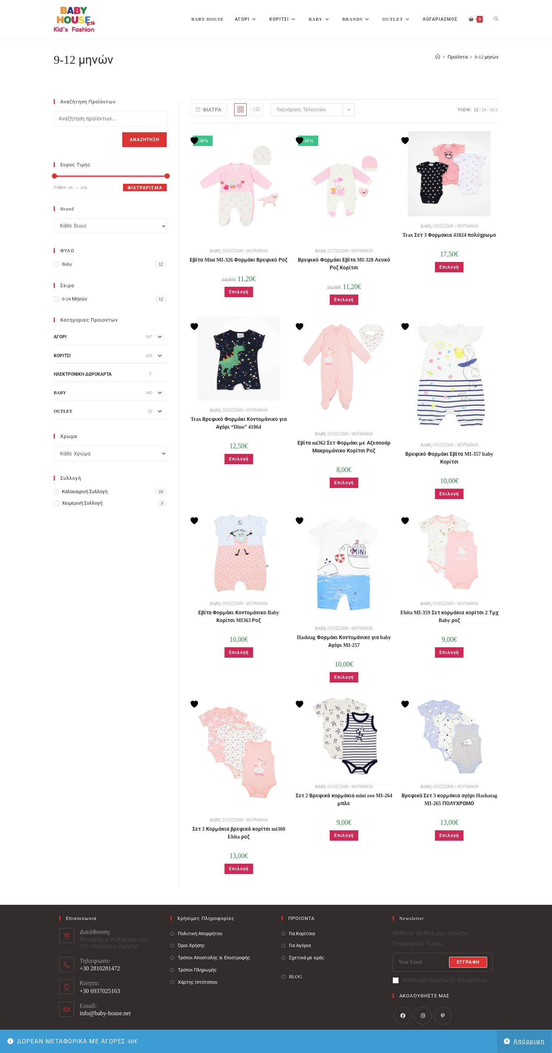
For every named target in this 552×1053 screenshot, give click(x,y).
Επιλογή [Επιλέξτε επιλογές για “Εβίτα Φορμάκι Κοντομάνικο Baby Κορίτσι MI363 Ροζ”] (239, 652)
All (494, 109)
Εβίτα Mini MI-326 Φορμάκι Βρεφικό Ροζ (238, 260)
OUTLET (63, 411)
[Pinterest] (443, 1015)
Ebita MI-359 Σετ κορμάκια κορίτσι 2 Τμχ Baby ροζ (449, 616)
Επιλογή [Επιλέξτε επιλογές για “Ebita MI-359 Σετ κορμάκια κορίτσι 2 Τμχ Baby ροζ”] (449, 652)
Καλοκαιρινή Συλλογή (84, 491)
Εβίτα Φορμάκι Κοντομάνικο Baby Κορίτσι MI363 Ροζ (238, 616)
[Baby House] (437, 57)
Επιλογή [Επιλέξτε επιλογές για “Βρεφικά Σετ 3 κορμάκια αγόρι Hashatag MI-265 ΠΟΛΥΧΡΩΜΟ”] (449, 835)
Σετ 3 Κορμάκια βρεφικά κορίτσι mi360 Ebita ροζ (238, 833)
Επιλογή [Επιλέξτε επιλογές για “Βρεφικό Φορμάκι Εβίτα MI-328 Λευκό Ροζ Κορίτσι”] (344, 299)
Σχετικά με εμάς (306, 957)
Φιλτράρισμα (144, 187)
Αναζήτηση (144, 139)
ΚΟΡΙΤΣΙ (62, 355)
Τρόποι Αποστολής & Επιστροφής (214, 957)
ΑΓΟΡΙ (60, 336)
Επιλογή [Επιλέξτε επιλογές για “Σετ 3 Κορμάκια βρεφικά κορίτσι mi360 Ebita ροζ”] (239, 868)
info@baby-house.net (105, 1013)
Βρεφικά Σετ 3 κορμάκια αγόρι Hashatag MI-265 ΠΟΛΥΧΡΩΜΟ (449, 799)
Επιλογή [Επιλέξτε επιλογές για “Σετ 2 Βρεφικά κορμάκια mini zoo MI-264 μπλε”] (344, 835)
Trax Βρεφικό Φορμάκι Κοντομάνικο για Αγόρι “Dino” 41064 (238, 423)
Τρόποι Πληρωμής (197, 970)
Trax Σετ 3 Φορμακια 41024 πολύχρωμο (449, 235)
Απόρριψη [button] (529, 1041)
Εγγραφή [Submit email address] (468, 962)
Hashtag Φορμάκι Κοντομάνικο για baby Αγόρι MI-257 (344, 641)
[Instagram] (423, 1015)
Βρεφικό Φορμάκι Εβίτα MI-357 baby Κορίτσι (449, 458)
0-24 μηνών (74, 299)
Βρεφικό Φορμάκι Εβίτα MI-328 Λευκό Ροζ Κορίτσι (344, 263)
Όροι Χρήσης (191, 945)
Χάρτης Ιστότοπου (197, 982)
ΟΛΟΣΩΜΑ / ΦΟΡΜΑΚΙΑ (244, 250)
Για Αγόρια (300, 945)
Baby (67, 264)
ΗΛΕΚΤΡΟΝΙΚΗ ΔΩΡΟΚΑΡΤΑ (83, 374)
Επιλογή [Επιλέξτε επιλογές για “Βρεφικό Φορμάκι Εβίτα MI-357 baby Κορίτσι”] (449, 493)
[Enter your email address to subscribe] (443, 962)
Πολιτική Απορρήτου (200, 933)
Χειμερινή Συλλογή (82, 503)
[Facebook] (403, 1015)
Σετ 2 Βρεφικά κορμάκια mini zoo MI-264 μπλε (344, 799)
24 (484, 109)
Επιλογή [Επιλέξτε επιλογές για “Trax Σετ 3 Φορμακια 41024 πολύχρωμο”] (449, 267)
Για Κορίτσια (302, 933)
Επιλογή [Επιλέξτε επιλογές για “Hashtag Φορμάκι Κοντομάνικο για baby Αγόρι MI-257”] (344, 677)
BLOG (295, 976)
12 (476, 109)
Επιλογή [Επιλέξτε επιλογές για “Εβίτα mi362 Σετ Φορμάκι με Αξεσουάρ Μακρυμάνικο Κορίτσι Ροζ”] (344, 482)
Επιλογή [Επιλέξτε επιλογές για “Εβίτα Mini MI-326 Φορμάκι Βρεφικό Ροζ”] (239, 292)
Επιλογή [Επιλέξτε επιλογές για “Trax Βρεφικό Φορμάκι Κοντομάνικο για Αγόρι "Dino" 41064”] (239, 459)
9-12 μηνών (486, 57)
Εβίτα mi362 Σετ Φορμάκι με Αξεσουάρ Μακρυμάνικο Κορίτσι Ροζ (343, 447)
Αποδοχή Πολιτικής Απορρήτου (440, 980)
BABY (215, 250)
